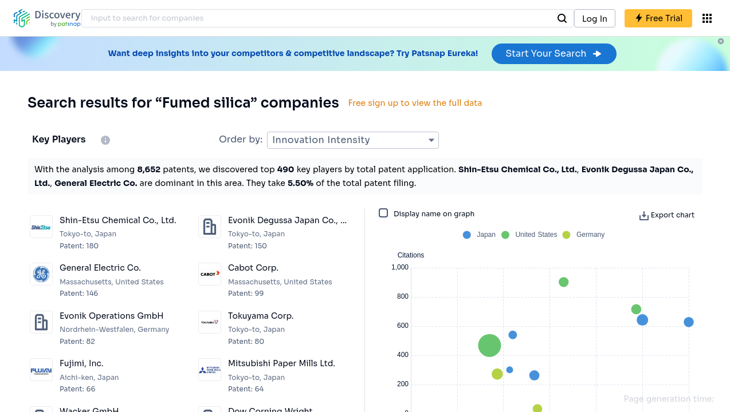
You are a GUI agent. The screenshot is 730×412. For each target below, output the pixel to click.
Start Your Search (553, 53)
